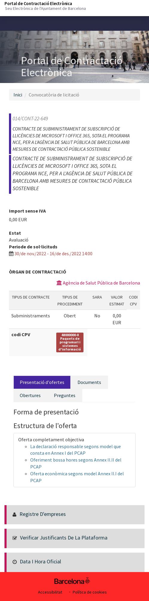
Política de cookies (90, 592)
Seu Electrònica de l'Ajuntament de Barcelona (45, 8)
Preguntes (64, 395)
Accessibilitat (50, 592)
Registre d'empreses (42, 514)
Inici (17, 95)
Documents (89, 382)
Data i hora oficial (40, 561)
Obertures (30, 395)
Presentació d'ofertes (42, 382)
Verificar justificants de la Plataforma (63, 537)
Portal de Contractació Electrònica (38, 3)
